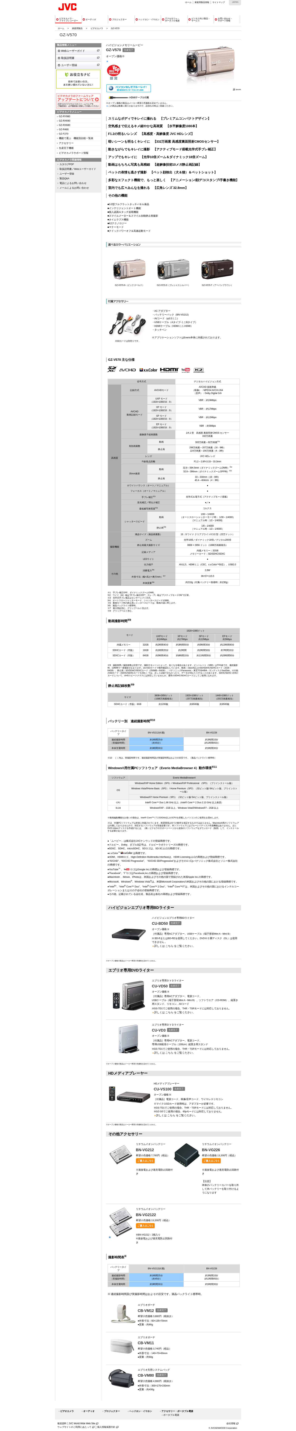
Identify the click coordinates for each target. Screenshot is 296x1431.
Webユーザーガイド (73, 50)
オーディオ (89, 1411)
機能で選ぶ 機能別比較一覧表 (76, 138)
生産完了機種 (66, 148)
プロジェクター (112, 1411)
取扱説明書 (67, 57)
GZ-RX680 (64, 125)
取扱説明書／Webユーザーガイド (77, 169)
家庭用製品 (77, 28)
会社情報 (230, 1423)
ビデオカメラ (97, 28)
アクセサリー (66, 143)
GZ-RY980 (64, 116)
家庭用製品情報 (202, 2)
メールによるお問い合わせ (74, 188)
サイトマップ (218, 2)
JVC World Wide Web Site (82, 1423)
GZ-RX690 (64, 120)
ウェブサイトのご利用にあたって (74, 1427)
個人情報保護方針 (106, 1427)
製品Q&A (64, 178)
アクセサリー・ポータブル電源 (177, 1411)
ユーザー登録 (69, 65)
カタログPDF (66, 164)
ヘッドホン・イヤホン (140, 1411)
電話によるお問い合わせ (72, 183)
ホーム (188, 2)
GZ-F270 (63, 133)
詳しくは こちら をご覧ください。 (174, 945)
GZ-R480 (64, 129)
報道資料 (61, 1423)
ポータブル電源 (171, 1415)
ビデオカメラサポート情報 (73, 153)
